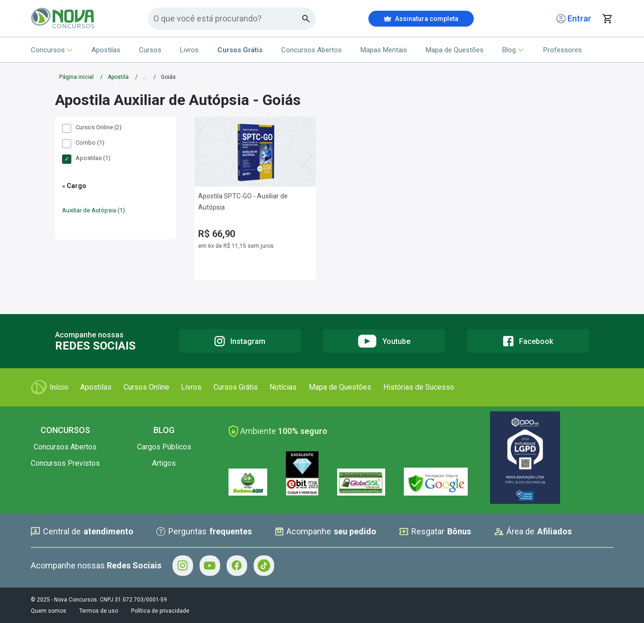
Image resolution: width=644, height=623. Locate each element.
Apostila (118, 77)
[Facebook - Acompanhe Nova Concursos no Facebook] (237, 565)
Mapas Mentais (383, 50)
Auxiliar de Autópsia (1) (93, 210)
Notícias (283, 387)
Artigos (164, 463)
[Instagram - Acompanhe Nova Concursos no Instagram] (183, 565)
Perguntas (204, 531)
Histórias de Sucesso (418, 387)
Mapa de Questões (455, 50)
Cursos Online (146, 387)
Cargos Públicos (164, 446)
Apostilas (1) (86, 158)
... (145, 77)
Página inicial (76, 77)
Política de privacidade (160, 611)
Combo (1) (83, 143)
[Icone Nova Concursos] (63, 18)
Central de (82, 531)
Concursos (52, 50)
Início (50, 387)
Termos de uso (98, 611)
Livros (189, 50)
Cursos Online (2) (92, 127)
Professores (562, 50)
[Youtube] (384, 341)
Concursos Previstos (65, 463)
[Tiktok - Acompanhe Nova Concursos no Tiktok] (264, 565)
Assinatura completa (421, 18)
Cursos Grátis (236, 387)
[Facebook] (528, 341)
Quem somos (48, 611)
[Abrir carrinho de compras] (607, 18)
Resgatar (435, 531)
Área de (533, 531)
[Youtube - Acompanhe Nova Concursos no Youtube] (210, 565)
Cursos (150, 50)
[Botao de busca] (306, 18)
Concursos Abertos (311, 50)
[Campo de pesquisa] (227, 18)
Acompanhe (325, 531)
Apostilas (105, 50)
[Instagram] (240, 341)
